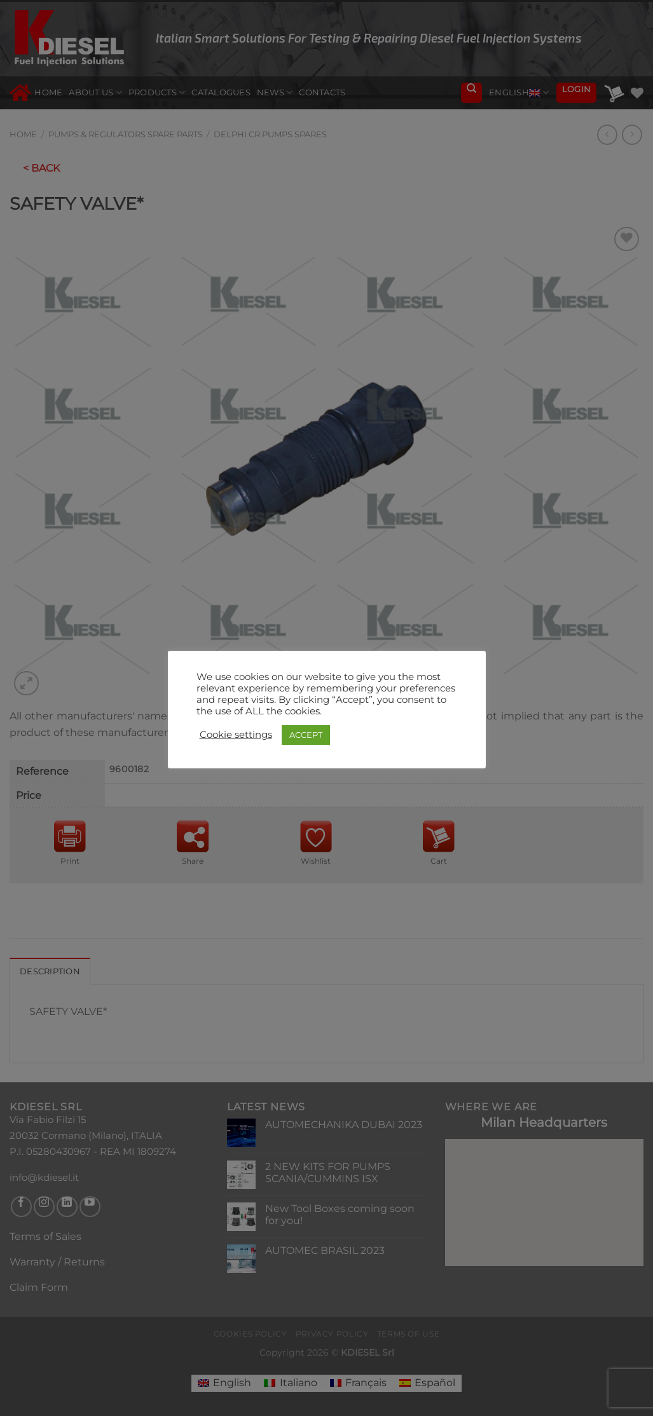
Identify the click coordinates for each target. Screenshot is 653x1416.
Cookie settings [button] (236, 734)
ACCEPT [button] (305, 735)
